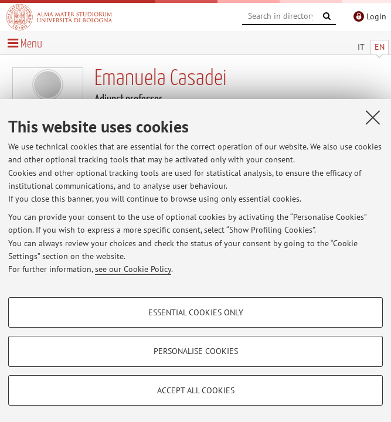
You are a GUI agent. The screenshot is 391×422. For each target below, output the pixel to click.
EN (380, 47)
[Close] (372, 117)
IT (361, 47)
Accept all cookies (195, 390)
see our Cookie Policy (133, 269)
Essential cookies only (195, 312)
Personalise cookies (196, 351)
